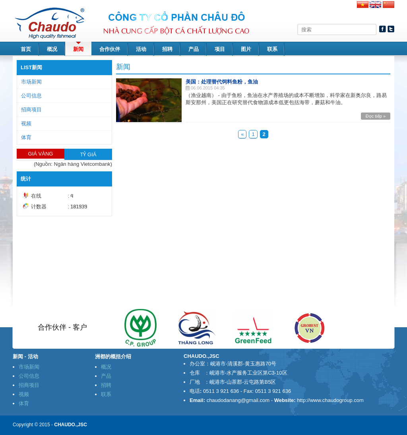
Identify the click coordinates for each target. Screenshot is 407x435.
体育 (26, 137)
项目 (220, 49)
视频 (26, 123)
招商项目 (31, 110)
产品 (193, 49)
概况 (52, 49)
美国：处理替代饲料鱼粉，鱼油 (222, 82)
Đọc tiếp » (376, 116)
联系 (272, 49)
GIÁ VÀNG (40, 154)
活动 (141, 49)
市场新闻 (31, 82)
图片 (246, 49)
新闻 (78, 49)
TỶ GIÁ (88, 154)
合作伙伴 (109, 49)
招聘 (167, 49)
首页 (26, 49)
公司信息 (31, 96)
